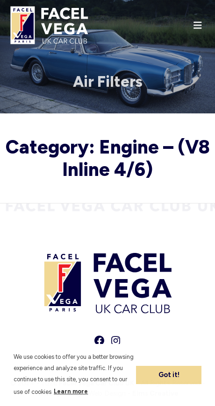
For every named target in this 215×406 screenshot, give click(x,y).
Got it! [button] (168, 375)
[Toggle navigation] (197, 25)
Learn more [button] (71, 391)
